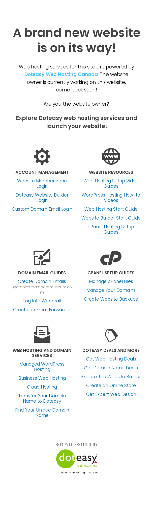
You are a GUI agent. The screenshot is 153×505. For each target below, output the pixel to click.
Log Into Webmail (42, 301)
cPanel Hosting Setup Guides (111, 229)
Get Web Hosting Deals (111, 359)
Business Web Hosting (42, 378)
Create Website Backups (111, 299)
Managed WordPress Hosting (42, 367)
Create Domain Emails (42, 281)
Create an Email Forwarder (42, 309)
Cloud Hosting (42, 387)
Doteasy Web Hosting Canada (61, 74)
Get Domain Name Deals (111, 368)
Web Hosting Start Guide (111, 209)
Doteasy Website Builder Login (42, 198)
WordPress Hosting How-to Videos (111, 198)
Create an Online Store (111, 385)
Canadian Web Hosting (70, 472)
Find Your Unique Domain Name (42, 412)
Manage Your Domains (111, 290)
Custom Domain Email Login (42, 209)
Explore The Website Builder (111, 376)
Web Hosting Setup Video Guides (110, 183)
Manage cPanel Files (111, 281)
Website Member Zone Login (42, 183)
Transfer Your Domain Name (42, 398)
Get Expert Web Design (111, 394)
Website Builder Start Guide (111, 218)
